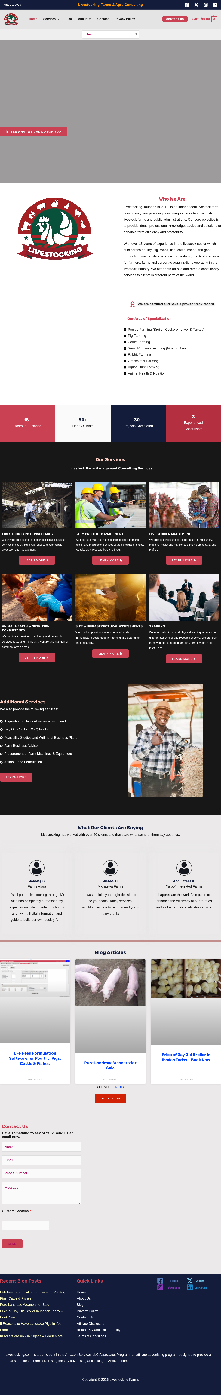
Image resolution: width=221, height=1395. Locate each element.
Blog (80, 1304)
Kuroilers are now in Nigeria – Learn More (31, 1336)
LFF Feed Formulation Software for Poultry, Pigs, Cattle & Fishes (35, 1057)
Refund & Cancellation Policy (98, 1329)
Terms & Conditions (91, 1336)
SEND (12, 1243)
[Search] (136, 35)
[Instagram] (206, 5)
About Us (84, 1298)
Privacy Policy (87, 1311)
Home (81, 1292)
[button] (57, 19)
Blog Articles (110, 952)
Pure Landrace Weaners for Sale (24, 1304)
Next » (120, 1086)
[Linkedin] (215, 5)
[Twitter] (196, 5)
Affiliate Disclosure (91, 1323)
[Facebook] (187, 5)
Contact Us (85, 1317)
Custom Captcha (16, 1210)
